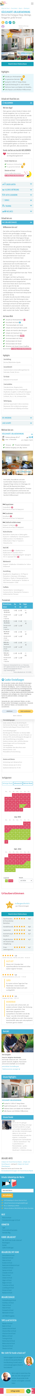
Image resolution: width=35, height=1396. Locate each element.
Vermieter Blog (6, 1233)
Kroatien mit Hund (7, 1263)
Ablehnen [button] (10, 711)
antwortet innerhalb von (10, 1064)
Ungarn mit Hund (6, 1280)
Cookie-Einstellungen (7, 1248)
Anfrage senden (15, 1391)
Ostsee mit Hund (6, 1290)
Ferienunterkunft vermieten (9, 1230)
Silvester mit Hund (7, 1348)
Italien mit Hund (6, 1260)
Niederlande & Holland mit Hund (10, 1265)
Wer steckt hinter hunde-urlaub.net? (12, 1240)
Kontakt (4, 1245)
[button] (10, 1066)
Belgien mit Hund (6, 1283)
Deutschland (14, 8)
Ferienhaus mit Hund (8, 1303)
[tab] (17, 103)
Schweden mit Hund (7, 1273)
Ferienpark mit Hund (7, 1310)
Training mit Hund (7, 1338)
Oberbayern (26, 8)
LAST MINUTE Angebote (8, 1316)
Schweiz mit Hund (7, 1278)
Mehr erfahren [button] (17, 715)
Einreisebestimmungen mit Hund (11, 1220)
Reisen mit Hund (6, 1218)
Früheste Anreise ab (9, 765)
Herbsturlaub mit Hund (8, 1341)
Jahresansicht (18, 783)
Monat (21, 877)
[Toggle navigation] (32, 4)
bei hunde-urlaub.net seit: (10, 1059)
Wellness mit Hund (7, 1336)
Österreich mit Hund (7, 1258)
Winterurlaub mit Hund (8, 1343)
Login (3, 1228)
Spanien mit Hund (7, 1270)
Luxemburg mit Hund (8, 1288)
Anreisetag (6, 762)
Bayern (20, 8)
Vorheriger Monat (8, 783)
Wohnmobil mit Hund (7, 1313)
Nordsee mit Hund (7, 1293)
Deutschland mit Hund (8, 1255)
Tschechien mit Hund (8, 1285)
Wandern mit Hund (7, 1323)
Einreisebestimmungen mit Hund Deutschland (17, 1170)
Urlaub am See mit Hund (8, 1333)
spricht (4, 1061)
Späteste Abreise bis (9, 768)
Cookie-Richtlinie (25, 690)
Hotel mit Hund (6, 1308)
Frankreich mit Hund (7, 1268)
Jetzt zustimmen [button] (25, 711)
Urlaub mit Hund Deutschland (11, 1162)
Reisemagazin (6, 1243)
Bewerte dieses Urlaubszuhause (17, 64)
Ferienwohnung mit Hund (9, 1300)
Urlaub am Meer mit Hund (9, 1331)
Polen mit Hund (6, 1275)
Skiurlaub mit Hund (7, 1346)
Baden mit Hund (6, 1326)
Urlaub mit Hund (5, 8)
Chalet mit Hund (6, 1305)
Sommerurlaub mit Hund (9, 1328)
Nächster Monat (27, 783)
